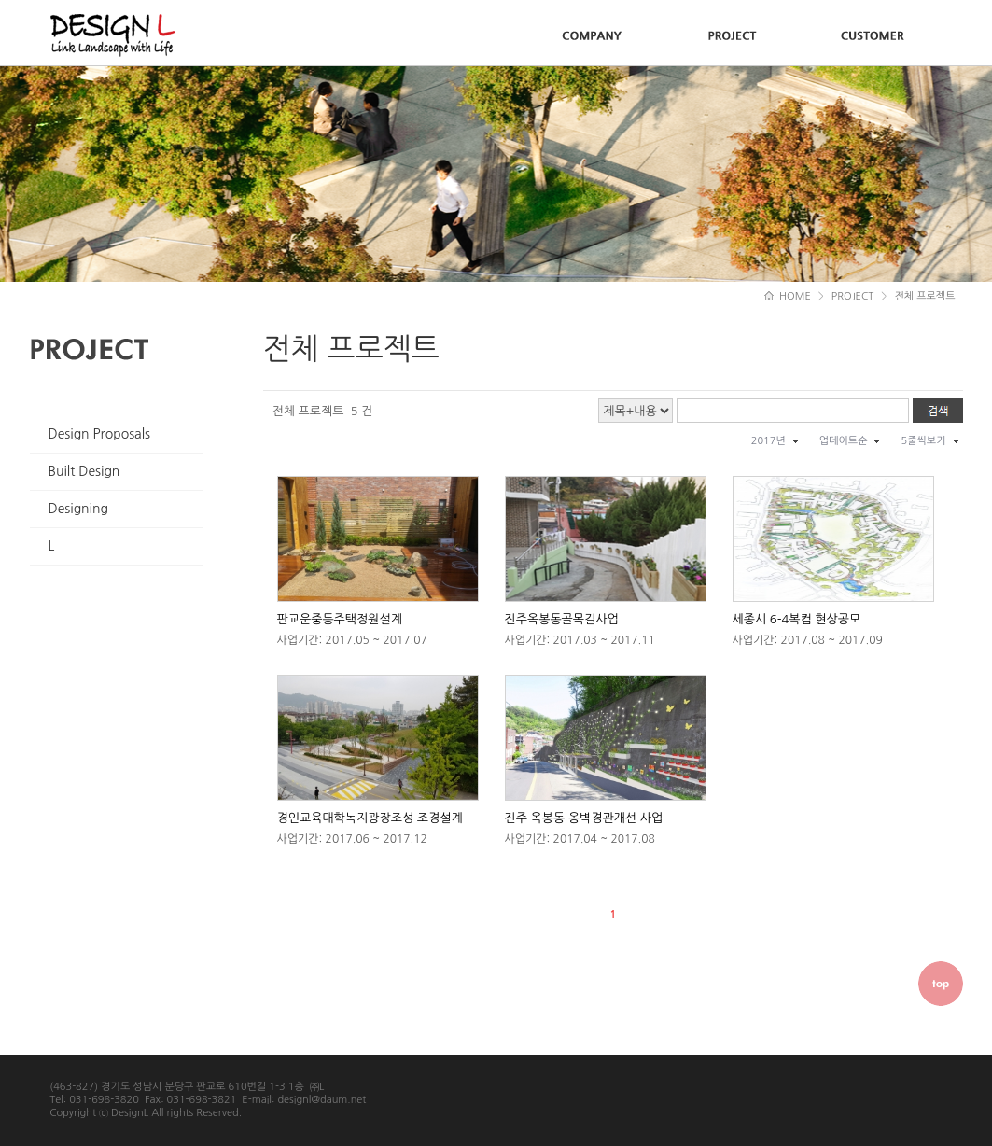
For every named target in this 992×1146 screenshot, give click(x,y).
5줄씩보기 (923, 441)
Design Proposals (100, 433)
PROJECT (852, 296)
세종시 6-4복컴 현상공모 (797, 619)
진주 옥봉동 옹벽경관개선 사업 (584, 818)
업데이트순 (843, 441)
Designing (78, 508)
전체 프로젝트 (924, 296)
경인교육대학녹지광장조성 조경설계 (370, 818)
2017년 (768, 441)
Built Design (84, 471)
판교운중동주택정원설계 (339, 619)
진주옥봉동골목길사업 (562, 619)
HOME (787, 296)
